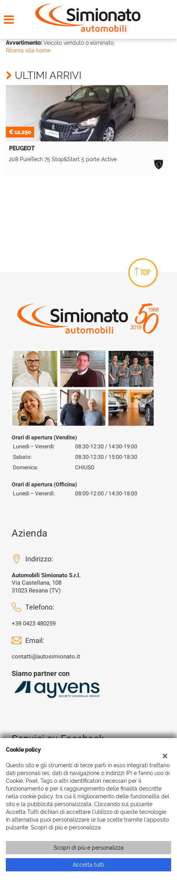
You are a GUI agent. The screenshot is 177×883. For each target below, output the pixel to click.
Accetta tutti (88, 865)
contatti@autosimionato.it (46, 656)
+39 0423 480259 (34, 623)
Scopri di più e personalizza (89, 848)
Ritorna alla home (28, 50)
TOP (143, 272)
